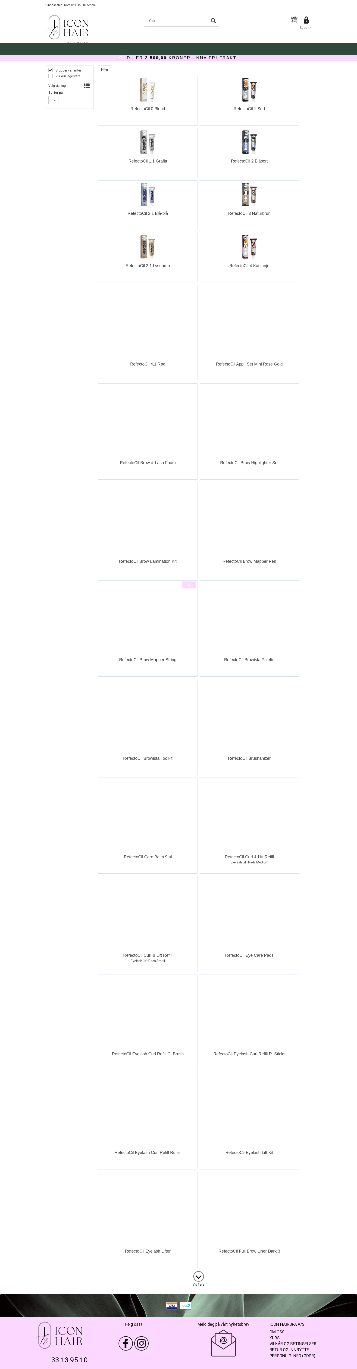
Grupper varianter (68, 70)
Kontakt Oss (72, 5)
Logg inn (306, 27)
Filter (104, 69)
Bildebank (90, 5)
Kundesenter (53, 5)
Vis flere (198, 1284)
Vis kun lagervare (68, 76)
